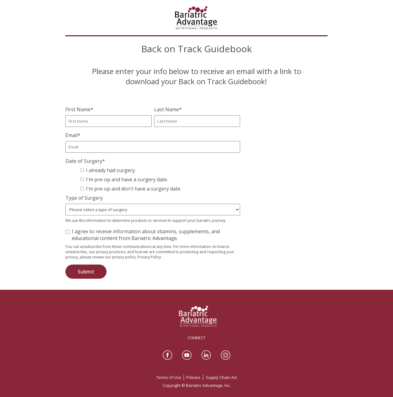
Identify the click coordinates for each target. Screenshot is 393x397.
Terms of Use (168, 377)
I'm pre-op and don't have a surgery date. (133, 188)
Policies (193, 377)
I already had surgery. (111, 170)
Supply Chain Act (221, 377)
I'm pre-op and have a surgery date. (127, 179)
